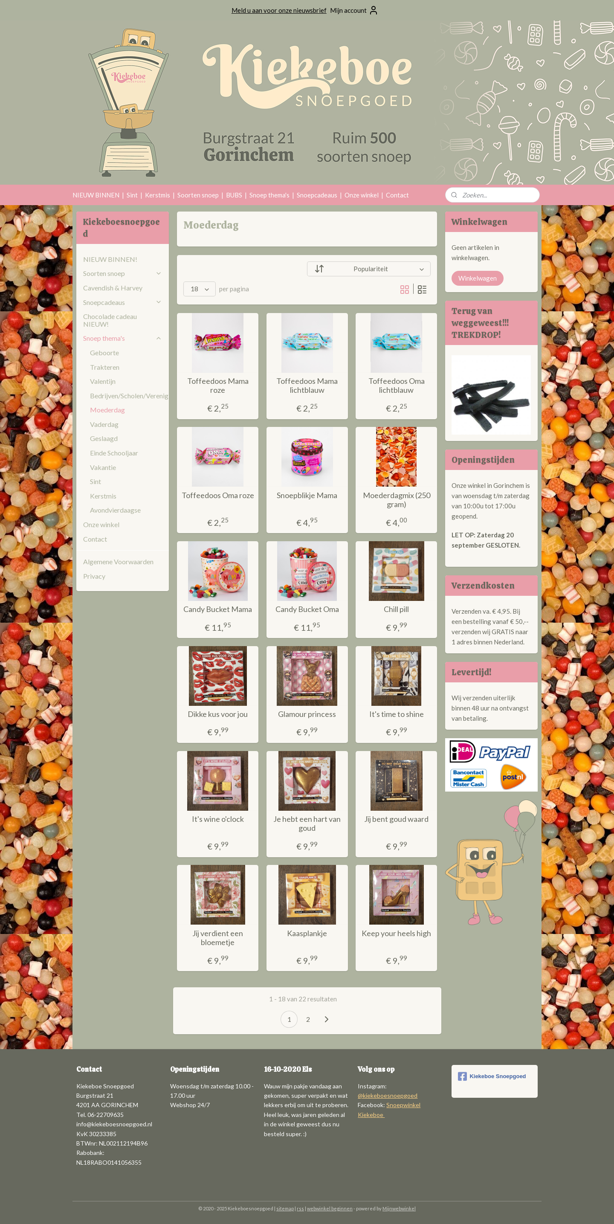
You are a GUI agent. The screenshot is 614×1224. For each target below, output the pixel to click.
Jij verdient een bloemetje (217, 938)
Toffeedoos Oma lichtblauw (396, 386)
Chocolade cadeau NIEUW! (110, 320)
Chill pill (396, 609)
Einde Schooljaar (114, 453)
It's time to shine (396, 714)
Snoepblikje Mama (307, 495)
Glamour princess (307, 714)
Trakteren (104, 367)
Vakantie (103, 467)
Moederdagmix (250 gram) (396, 500)
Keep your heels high (396, 933)
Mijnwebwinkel (399, 1208)
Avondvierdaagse (115, 510)
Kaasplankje (307, 933)
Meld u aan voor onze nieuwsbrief (279, 10)
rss (300, 1208)
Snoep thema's (269, 195)
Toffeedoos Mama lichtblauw (307, 386)
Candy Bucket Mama (217, 609)
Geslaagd (104, 438)
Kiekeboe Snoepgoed (492, 1076)
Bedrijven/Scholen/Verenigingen (129, 396)
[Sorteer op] (368, 269)
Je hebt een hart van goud (307, 824)
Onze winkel (362, 195)
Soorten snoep (198, 195)
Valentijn (103, 381)
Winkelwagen (477, 278)
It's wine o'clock (217, 819)
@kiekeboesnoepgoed (387, 1095)
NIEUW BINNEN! (110, 259)
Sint (132, 195)
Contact (397, 195)
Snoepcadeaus (317, 195)
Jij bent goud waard (396, 819)
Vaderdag (104, 424)
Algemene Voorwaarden (118, 561)
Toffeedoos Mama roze (217, 386)
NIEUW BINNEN (95, 195)
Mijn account (354, 10)
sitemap (285, 1208)
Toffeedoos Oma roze (217, 495)
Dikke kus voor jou (218, 714)
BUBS (234, 195)
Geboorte (104, 352)
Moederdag (107, 410)
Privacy (94, 576)
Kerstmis (157, 195)
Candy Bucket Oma (307, 609)
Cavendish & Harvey (112, 288)
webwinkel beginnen (330, 1208)
